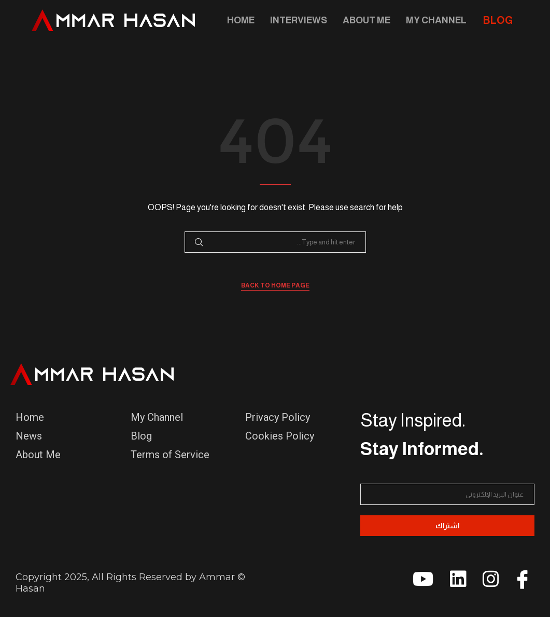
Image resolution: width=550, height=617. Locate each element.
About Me (366, 20)
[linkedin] (454, 583)
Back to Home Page (275, 285)
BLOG (498, 20)
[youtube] (421, 583)
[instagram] (486, 583)
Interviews (298, 20)
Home (241, 20)
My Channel (436, 20)
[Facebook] (519, 583)
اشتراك (447, 526)
